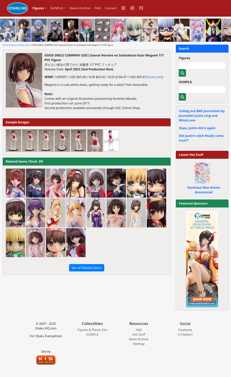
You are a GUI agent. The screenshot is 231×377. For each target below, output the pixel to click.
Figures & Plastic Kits (19, 45)
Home (5, 45)
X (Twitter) (185, 334)
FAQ (98, 8)
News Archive (80, 8)
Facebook (185, 330)
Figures (184, 58)
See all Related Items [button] (87, 268)
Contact (111, 8)
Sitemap (139, 344)
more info (155, 77)
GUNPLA (185, 82)
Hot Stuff (138, 334)
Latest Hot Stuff (191, 155)
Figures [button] (38, 8)
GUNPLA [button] (56, 8)
